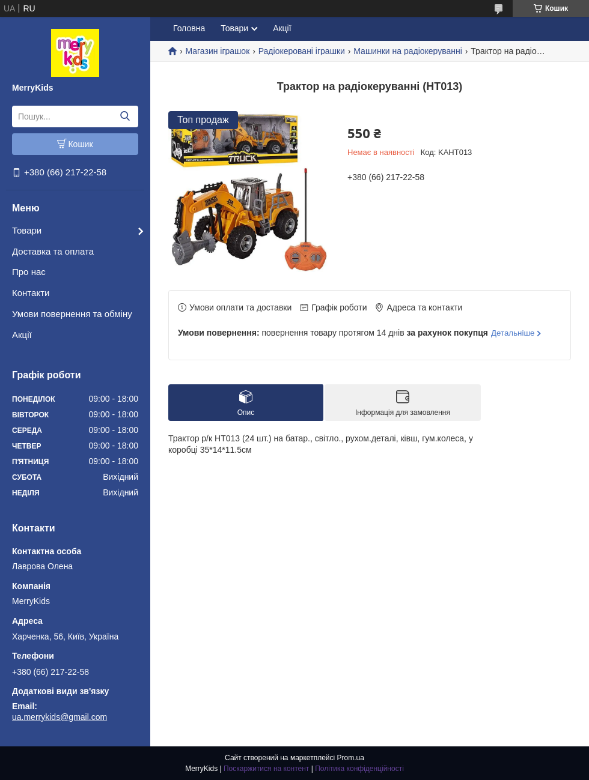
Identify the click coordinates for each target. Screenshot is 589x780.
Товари (26, 230)
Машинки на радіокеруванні (407, 51)
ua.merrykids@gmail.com (59, 717)
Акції (22, 335)
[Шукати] (124, 116)
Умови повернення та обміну (72, 314)
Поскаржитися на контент (266, 768)
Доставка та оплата (53, 251)
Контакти (30, 293)
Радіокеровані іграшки (301, 51)
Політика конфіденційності (359, 768)
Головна (189, 28)
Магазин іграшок (217, 51)
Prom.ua (350, 758)
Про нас (29, 272)
